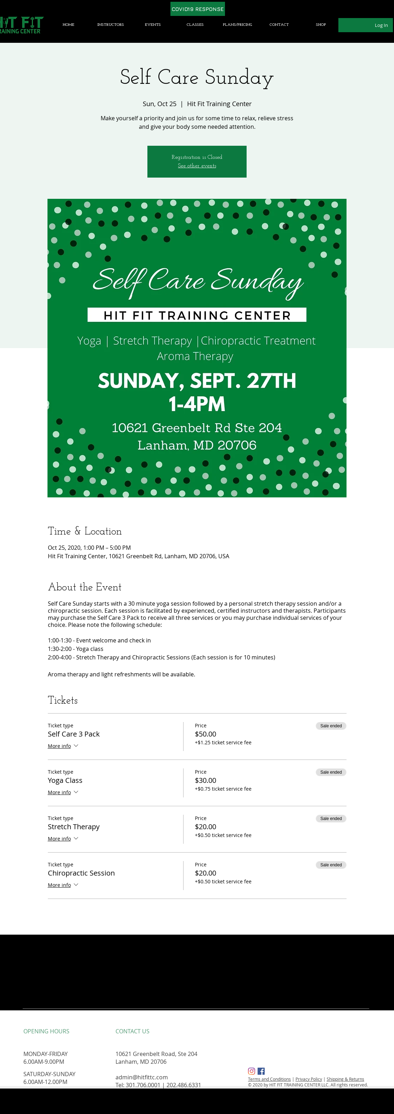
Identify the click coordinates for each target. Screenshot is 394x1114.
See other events (197, 166)
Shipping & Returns (345, 1079)
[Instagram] (251, 1071)
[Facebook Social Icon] (261, 1071)
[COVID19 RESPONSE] (197, 9)
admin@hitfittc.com (142, 1077)
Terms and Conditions (269, 1079)
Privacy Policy (309, 1079)
